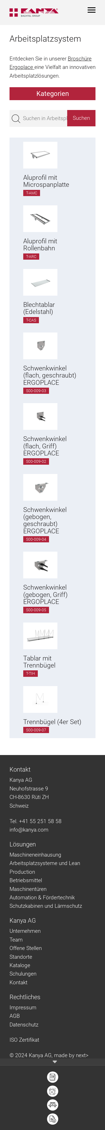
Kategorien (52, 94)
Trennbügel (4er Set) (52, 722)
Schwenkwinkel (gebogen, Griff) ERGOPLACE (45, 595)
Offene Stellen (26, 948)
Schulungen (23, 974)
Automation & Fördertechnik (42, 897)
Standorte (21, 957)
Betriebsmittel (26, 880)
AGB (15, 1016)
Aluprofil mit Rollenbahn (40, 244)
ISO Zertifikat (24, 1040)
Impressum (23, 1007)
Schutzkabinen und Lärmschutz (46, 906)
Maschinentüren (28, 889)
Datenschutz (24, 1024)
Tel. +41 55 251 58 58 (36, 821)
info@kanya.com (29, 829)
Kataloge (20, 965)
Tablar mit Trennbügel (39, 662)
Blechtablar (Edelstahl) (39, 308)
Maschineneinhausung (35, 855)
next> (82, 1055)
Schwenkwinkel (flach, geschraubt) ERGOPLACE (49, 376)
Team (16, 939)
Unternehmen (25, 931)
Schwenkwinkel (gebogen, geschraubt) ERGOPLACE (45, 520)
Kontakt (18, 982)
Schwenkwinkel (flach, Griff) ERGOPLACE (45, 446)
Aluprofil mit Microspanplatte (46, 181)
